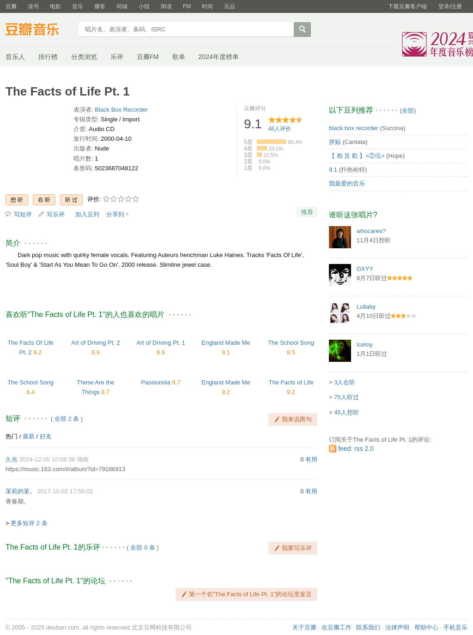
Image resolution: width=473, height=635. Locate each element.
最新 (29, 436)
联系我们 (368, 627)
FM (187, 6)
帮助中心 (426, 627)
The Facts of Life (291, 382)
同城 (121, 6)
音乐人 (15, 56)
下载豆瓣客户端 (407, 6)
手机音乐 (455, 627)
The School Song (291, 342)
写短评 (23, 214)
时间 (207, 6)
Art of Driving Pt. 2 (95, 342)
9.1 (333, 169)
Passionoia (155, 382)
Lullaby (366, 306)
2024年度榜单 (219, 56)
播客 (99, 6)
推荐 (307, 212)
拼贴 (335, 141)
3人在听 (344, 382)
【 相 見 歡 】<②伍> (357, 155)
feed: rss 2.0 (356, 448)
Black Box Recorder (121, 109)
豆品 (229, 6)
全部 (408, 110)
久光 (12, 459)
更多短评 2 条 (29, 523)
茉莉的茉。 (21, 491)
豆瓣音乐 (39, 30)
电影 (55, 6)
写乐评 (56, 214)
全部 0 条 (142, 547)
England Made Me (225, 342)
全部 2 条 (67, 418)
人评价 (279, 129)
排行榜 (48, 56)
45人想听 (346, 412)
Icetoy (365, 344)
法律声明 (397, 627)
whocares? (371, 231)
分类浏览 (84, 56)
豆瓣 (11, 6)
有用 (311, 459)
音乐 (77, 6)
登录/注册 (450, 6)
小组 (144, 6)
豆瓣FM (148, 56)
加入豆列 (87, 214)
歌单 (178, 56)
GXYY (365, 268)
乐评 (116, 56)
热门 (12, 436)
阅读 (166, 6)
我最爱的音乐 (347, 183)
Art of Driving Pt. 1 (160, 342)
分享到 (115, 214)
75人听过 (346, 397)
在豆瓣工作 (336, 627)
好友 (46, 436)
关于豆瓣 (304, 627)
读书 (33, 6)
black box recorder (353, 128)
